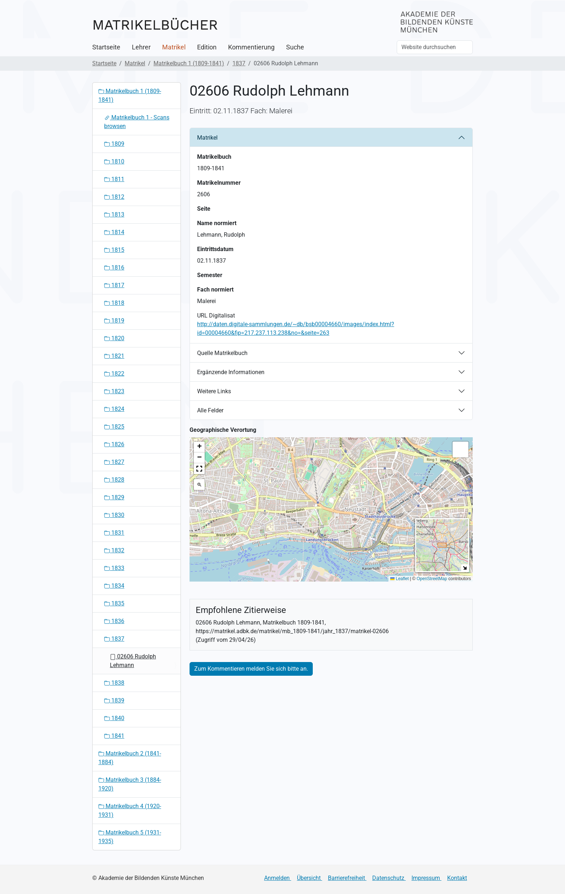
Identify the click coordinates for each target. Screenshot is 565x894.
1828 (114, 479)
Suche (295, 47)
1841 (114, 735)
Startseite (106, 47)
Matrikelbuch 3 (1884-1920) (129, 784)
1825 (114, 426)
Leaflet (399, 578)
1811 (114, 179)
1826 (114, 444)
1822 (114, 373)
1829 (114, 497)
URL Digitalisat (216, 315)
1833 (114, 568)
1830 (114, 515)
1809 (114, 143)
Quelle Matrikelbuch (222, 353)
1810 (114, 161)
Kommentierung (251, 47)
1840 (114, 718)
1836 (114, 621)
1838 (114, 682)
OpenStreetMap (432, 578)
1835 (114, 603)
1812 (114, 196)
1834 (114, 585)
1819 (114, 320)
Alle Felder (210, 410)
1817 (114, 285)
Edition (207, 47)
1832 (114, 550)
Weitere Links (214, 391)
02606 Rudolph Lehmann (133, 661)
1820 (114, 338)
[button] (331, 502)
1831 (114, 532)
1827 (114, 462)
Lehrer (141, 47)
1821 (114, 355)
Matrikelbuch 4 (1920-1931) (129, 810)
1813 (114, 214)
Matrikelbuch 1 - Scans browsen (136, 122)
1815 (114, 249)
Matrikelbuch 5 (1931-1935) (129, 837)
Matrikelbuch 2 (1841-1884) (129, 758)
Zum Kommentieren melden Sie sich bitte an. (251, 668)
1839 (114, 700)
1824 (114, 409)
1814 (114, 232)
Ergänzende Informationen (230, 372)
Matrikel (174, 47)
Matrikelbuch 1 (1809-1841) (189, 63)
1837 (238, 63)
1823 (114, 391)
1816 (114, 267)
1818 (114, 302)
